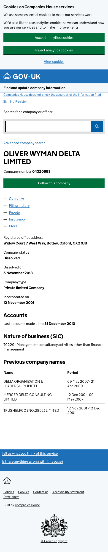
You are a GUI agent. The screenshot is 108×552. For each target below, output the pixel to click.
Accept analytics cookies (54, 37)
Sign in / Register (15, 101)
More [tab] (13, 226)
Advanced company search (24, 143)
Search (97, 126)
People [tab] (14, 212)
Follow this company (54, 183)
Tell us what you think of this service (30, 453)
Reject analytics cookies (54, 50)
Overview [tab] (16, 198)
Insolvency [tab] (17, 219)
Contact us (40, 492)
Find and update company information (34, 88)
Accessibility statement (68, 492)
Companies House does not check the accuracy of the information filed (52, 95)
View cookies (54, 61)
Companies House (27, 505)
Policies (8, 492)
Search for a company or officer (28, 112)
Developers (11, 497)
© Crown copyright (54, 541)
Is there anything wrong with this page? (32, 461)
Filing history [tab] (19, 205)
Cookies (23, 492)
